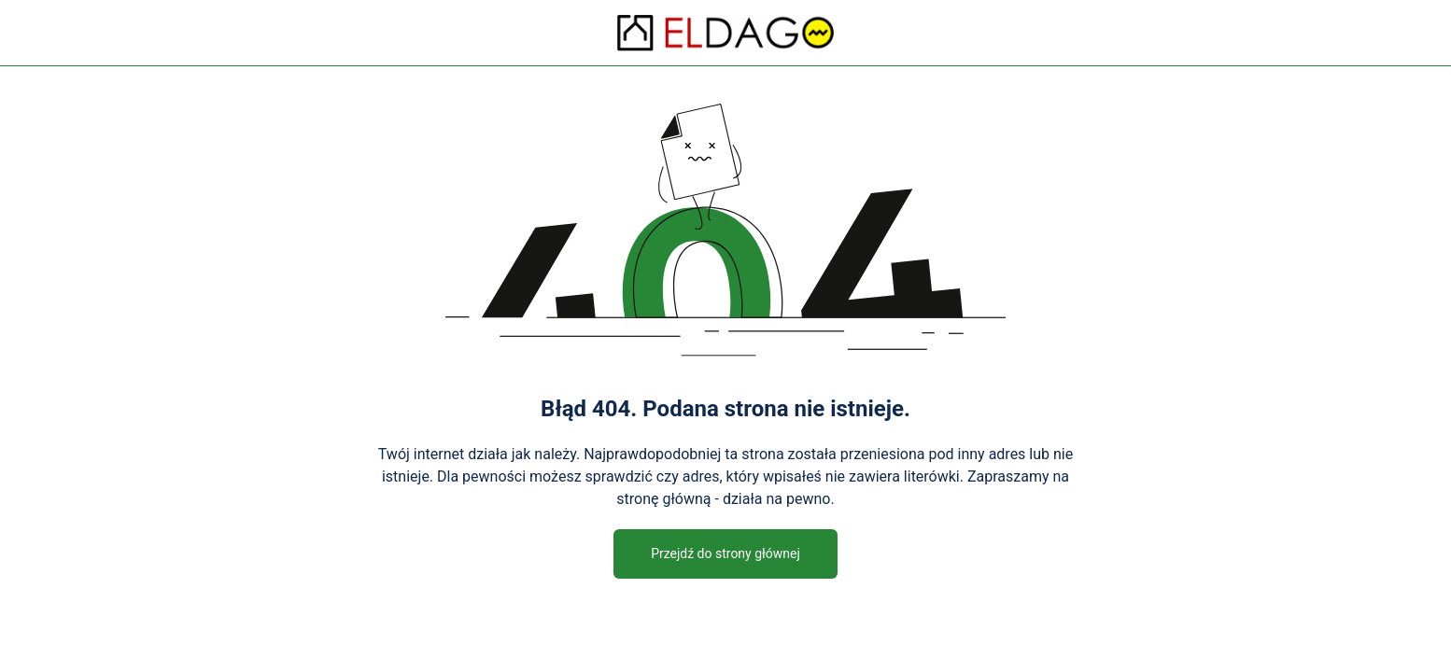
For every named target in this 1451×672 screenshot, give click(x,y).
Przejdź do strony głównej (725, 553)
